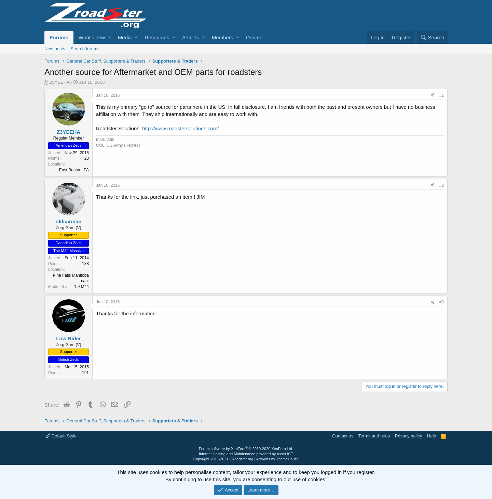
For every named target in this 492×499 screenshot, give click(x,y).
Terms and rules (374, 435)
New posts (54, 48)
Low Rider (68, 338)
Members (222, 37)
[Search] (432, 37)
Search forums (85, 48)
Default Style (61, 435)
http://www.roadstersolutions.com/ (180, 128)
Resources (157, 37)
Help (431, 435)
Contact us (342, 435)
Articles (190, 37)
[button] (109, 37)
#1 (441, 95)
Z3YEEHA (60, 82)
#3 (441, 302)
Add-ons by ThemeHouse (277, 459)
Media (125, 37)
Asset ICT (285, 454)
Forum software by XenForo (246, 449)
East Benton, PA (74, 170)
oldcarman (69, 221)
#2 (441, 185)
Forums (59, 37)
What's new (92, 37)
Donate (254, 37)
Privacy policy (408, 435)
